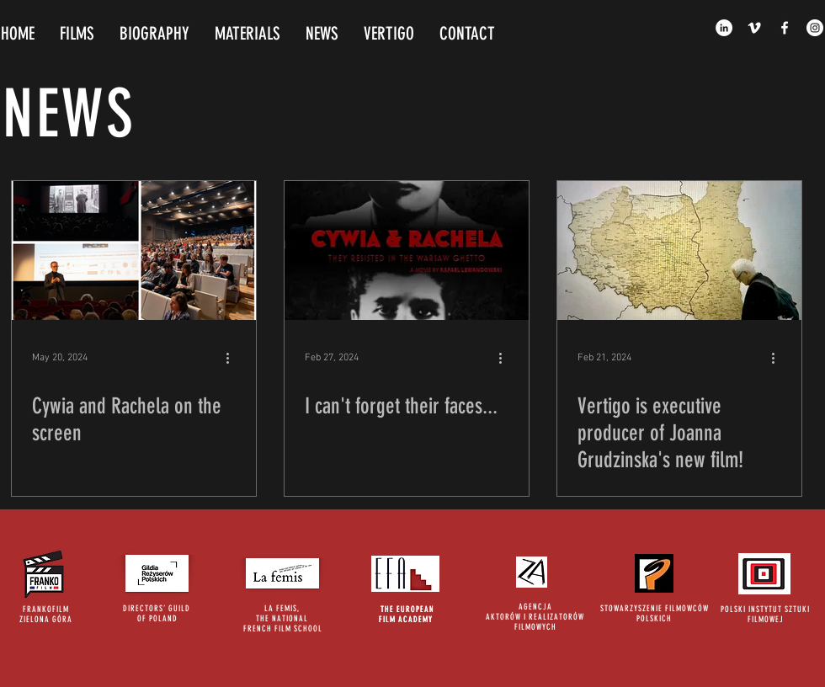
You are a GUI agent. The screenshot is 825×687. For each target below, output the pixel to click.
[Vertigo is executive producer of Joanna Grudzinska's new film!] (679, 250)
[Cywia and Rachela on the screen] (134, 250)
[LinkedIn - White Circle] (724, 27)
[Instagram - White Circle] (814, 27)
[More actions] (233, 358)
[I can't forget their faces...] (407, 250)
